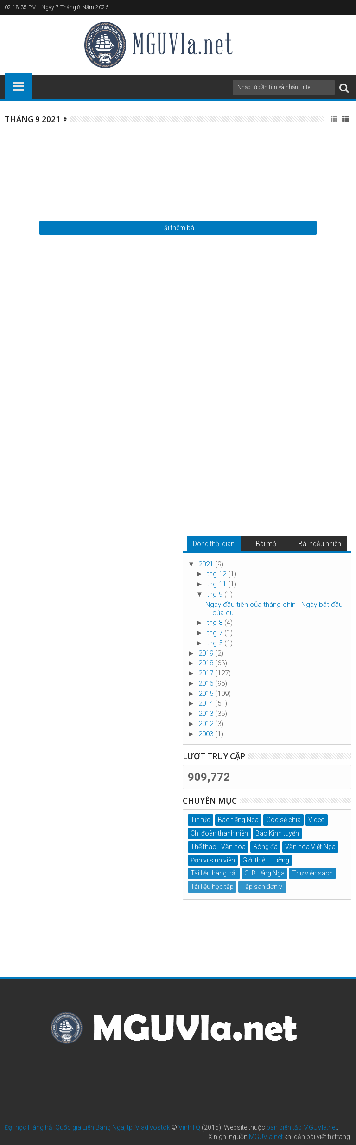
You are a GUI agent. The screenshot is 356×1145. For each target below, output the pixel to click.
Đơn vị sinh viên (213, 860)
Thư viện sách (312, 873)
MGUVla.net (266, 1136)
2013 (206, 713)
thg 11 (217, 584)
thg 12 (217, 574)
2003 (206, 734)
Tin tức (200, 819)
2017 (206, 673)
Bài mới (267, 543)
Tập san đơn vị (262, 886)
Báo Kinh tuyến (277, 833)
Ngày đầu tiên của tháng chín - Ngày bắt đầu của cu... (274, 608)
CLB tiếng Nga (264, 873)
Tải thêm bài (178, 228)
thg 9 (215, 594)
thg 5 (215, 643)
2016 (206, 683)
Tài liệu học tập (212, 886)
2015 (206, 693)
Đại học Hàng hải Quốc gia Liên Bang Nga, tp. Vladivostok (87, 1127)
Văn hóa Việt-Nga (310, 846)
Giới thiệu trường (265, 860)
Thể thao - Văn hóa (218, 846)
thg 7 (215, 633)
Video (316, 819)
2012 (206, 724)
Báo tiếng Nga (238, 819)
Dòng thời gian (214, 543)
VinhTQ (189, 1127)
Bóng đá (265, 846)
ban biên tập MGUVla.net (302, 1127)
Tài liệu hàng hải (214, 873)
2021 (206, 564)
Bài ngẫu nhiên (320, 543)
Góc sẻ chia (283, 819)
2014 (206, 703)
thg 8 (215, 622)
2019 (206, 653)
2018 (206, 663)
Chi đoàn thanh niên (219, 833)
